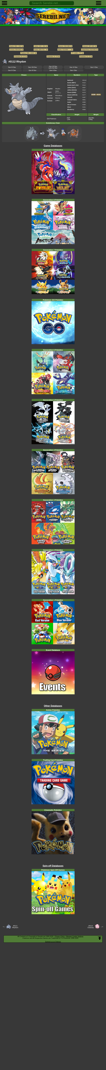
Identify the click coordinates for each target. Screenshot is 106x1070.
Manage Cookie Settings (74, 936)
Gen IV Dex (12, 70)
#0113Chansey (90, 926)
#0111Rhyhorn (15, 926)
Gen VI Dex (73, 67)
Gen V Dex (94, 67)
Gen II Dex (53, 70)
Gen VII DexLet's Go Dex (53, 67)
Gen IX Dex (12, 67)
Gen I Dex (73, 70)
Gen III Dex (32, 70)
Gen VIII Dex (32, 67)
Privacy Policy (60, 936)
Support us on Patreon (53, 941)
